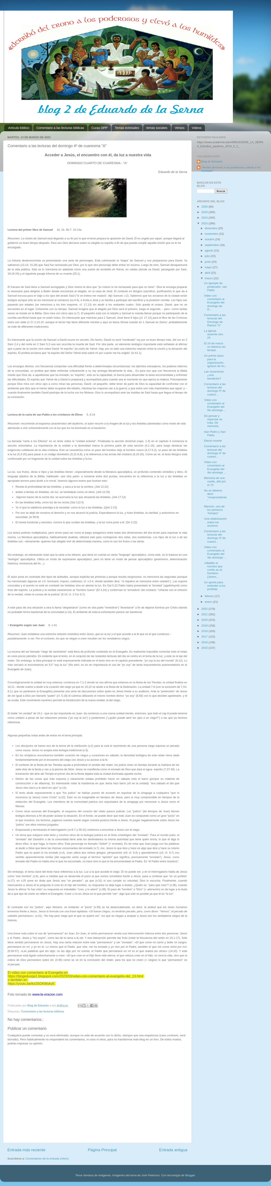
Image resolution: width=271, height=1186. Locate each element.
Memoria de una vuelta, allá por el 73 (215, 481)
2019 (205, 625)
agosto (209, 250)
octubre (210, 239)
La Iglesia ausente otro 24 (213, 334)
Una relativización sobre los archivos (215, 522)
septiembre (212, 245)
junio (208, 261)
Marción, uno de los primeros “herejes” (214, 510)
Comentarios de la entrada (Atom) (47, 1158)
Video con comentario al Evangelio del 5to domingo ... (215, 405)
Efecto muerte (213, 440)
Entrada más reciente (26, 1150)
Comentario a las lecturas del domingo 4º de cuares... (215, 451)
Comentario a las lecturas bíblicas (60, 128)
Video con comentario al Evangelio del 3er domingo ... (215, 552)
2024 (205, 217)
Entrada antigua (173, 1150)
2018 (205, 631)
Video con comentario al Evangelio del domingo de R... (214, 302)
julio (208, 256)
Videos (197, 128)
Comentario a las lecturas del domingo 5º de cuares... (215, 389)
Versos (179, 128)
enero (209, 601)
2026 (205, 206)
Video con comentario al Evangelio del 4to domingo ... (215, 467)
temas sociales (156, 128)
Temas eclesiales (127, 128)
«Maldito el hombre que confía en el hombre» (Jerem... (213, 569)
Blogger (190, 1175)
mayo (209, 267)
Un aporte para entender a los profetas (214, 586)
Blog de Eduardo (212, 161)
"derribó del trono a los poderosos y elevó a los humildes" (231, 169)
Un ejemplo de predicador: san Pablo (215, 287)
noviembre (212, 233)
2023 (205, 223)
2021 (205, 614)
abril (208, 272)
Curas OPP (99, 128)
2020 (205, 619)
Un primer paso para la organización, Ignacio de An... (215, 361)
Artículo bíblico (18, 128)
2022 (205, 608)
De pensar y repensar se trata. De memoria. (213, 421)
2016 (205, 642)
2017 (205, 636)
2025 (205, 212)
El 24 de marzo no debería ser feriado (215, 347)
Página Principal (102, 1150)
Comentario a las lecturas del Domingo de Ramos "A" (215, 320)
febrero (210, 596)
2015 (205, 647)
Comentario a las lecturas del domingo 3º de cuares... (215, 536)
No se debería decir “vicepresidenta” (215, 495)
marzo (209, 278)
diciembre (211, 228)
